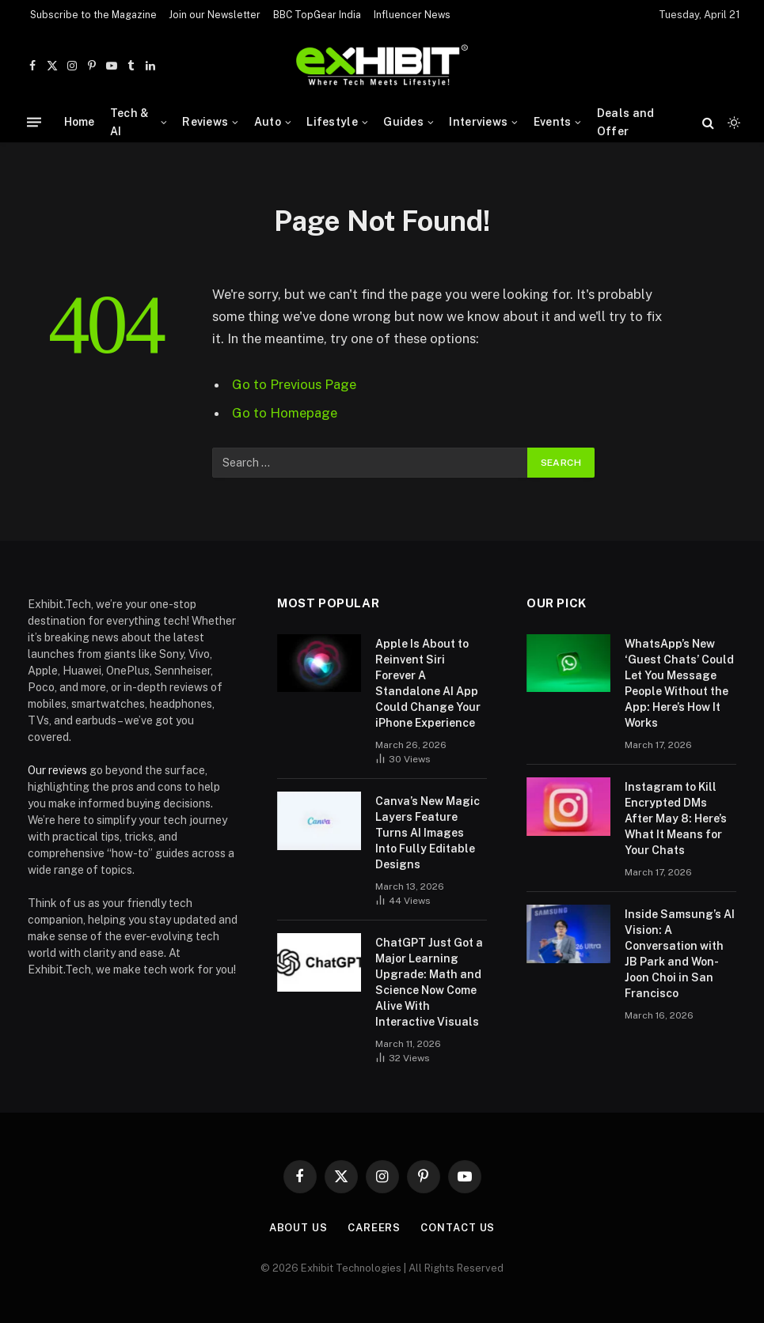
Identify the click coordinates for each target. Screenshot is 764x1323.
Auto (267, 121)
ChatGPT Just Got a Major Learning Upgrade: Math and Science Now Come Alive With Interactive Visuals (429, 982)
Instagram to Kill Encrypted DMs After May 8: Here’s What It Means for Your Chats (676, 818)
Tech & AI (130, 122)
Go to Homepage (284, 413)
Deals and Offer (626, 122)
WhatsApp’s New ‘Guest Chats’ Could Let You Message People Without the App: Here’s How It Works (679, 683)
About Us (298, 1228)
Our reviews (57, 770)
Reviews (205, 121)
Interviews (478, 121)
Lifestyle (332, 121)
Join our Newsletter (214, 15)
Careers (374, 1228)
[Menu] (34, 122)
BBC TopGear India (317, 15)
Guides (403, 121)
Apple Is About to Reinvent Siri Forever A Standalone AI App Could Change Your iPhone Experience (428, 683)
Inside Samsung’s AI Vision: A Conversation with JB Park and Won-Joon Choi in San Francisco (680, 954)
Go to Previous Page (294, 384)
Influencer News (412, 15)
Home (79, 121)
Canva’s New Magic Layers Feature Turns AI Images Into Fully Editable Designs (427, 833)
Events (553, 121)
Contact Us (457, 1228)
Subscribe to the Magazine (93, 15)
